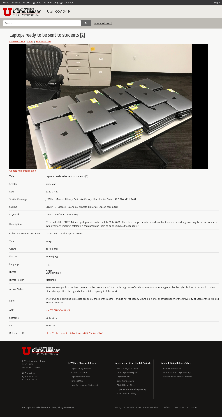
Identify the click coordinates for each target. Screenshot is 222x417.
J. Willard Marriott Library (33, 361)
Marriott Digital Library (127, 368)
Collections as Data (125, 380)
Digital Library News (126, 385)
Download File (17, 41)
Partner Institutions (172, 368)
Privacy (118, 407)
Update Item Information (22, 170)
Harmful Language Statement (59, 2)
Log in (217, 2)
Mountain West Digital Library (177, 372)
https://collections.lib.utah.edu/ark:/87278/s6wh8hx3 (74, 333)
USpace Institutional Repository (131, 389)
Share (30, 41)
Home (6, 2)
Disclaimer (180, 407)
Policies (193, 407)
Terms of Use (77, 380)
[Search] (42, 23)
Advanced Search (103, 23)
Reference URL (43, 41)
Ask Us (26, 2)
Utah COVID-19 (58, 11)
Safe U (166, 407)
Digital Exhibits (123, 376)
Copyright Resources (80, 376)
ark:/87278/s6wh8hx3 (58, 310)
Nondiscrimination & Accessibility (142, 407)
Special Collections (79, 372)
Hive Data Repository (126, 393)
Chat (37, 2)
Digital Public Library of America (177, 376)
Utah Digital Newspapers (128, 372)
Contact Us (28, 373)
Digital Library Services (81, 368)
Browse (16, 2)
